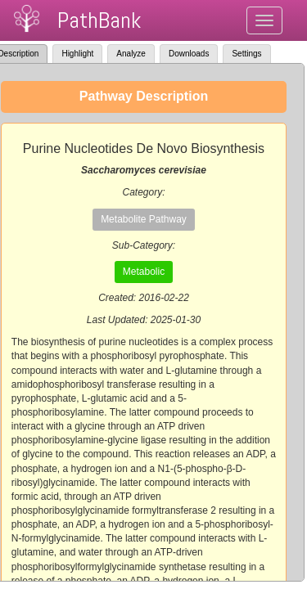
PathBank (99, 20)
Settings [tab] (246, 53)
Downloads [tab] (189, 53)
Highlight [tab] (77, 53)
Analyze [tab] (131, 53)
